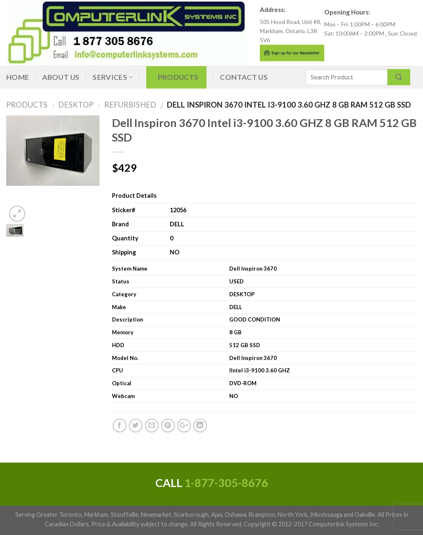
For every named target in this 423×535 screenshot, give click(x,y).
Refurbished (127, 104)
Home (17, 77)
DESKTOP (73, 104)
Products (178, 77)
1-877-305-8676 (226, 482)
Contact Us (244, 77)
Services (113, 77)
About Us (60, 77)
